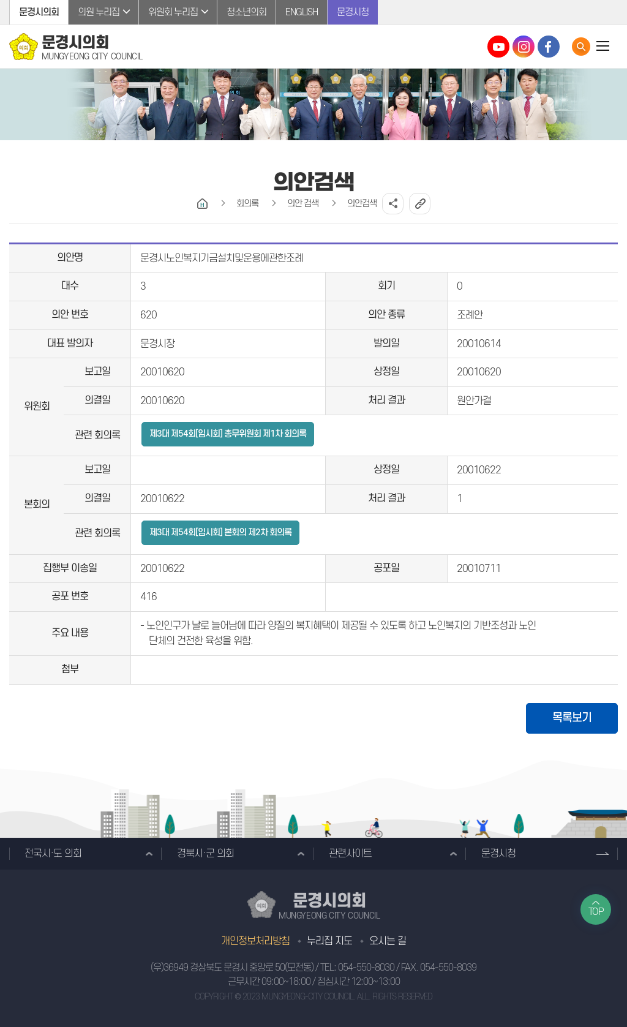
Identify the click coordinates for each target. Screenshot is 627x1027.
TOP (596, 911)
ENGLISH (301, 12)
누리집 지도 (329, 941)
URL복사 (419, 203)
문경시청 (353, 12)
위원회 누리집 (173, 12)
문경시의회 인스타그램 (523, 47)
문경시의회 (39, 12)
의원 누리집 (98, 12)
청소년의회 (246, 12)
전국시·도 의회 (52, 853)
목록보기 (571, 718)
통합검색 (581, 46)
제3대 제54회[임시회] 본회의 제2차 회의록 (220, 532)
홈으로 (202, 203)
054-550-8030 (366, 967)
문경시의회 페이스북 (549, 47)
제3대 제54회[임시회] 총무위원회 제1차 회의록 (227, 434)
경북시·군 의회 (205, 853)
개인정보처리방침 (255, 941)
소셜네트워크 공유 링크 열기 (393, 203)
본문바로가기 (0, 0)
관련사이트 (350, 853)
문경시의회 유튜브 (498, 47)
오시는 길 (387, 941)
